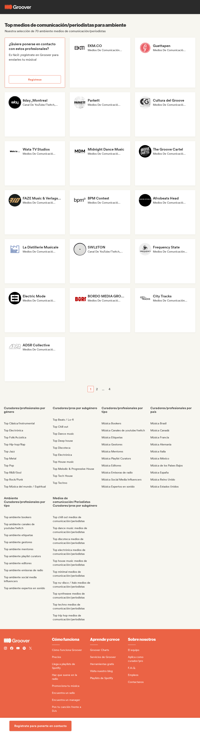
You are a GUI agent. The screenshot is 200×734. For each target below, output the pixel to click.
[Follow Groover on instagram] (5, 649)
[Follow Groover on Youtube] (18, 649)
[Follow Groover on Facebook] (11, 649)
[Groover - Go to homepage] (28, 640)
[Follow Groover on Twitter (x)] (30, 649)
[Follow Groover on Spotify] (24, 649)
